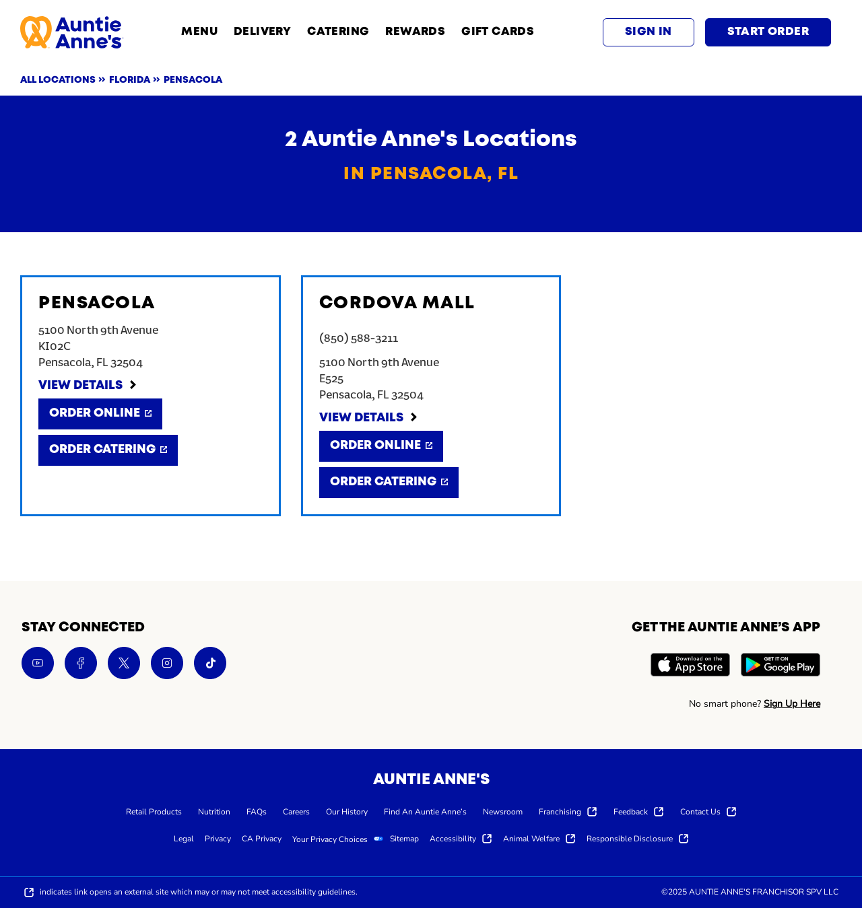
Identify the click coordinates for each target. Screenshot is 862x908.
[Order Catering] (108, 450)
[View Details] (88, 386)
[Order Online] (100, 413)
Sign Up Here (792, 703)
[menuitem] (154, 811)
